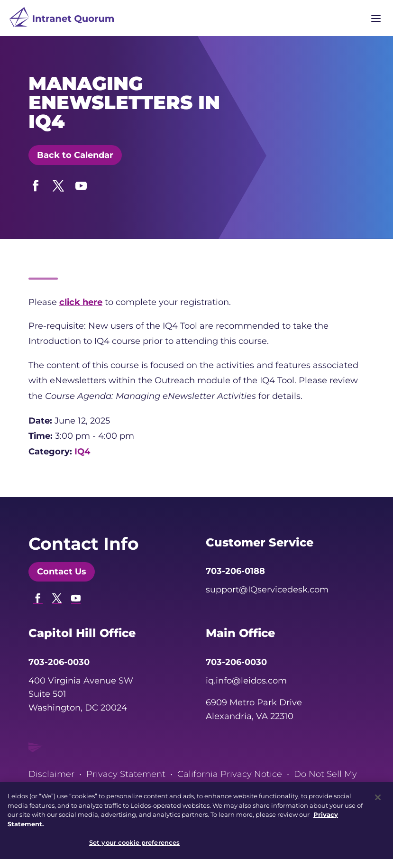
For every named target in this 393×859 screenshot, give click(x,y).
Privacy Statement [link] (125, 774)
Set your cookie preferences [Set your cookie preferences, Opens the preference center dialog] (134, 846)
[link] (61, 19)
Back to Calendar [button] (75, 155)
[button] (35, 183)
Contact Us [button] (61, 571)
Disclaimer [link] (51, 774)
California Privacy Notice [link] (229, 774)
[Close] (377, 801)
